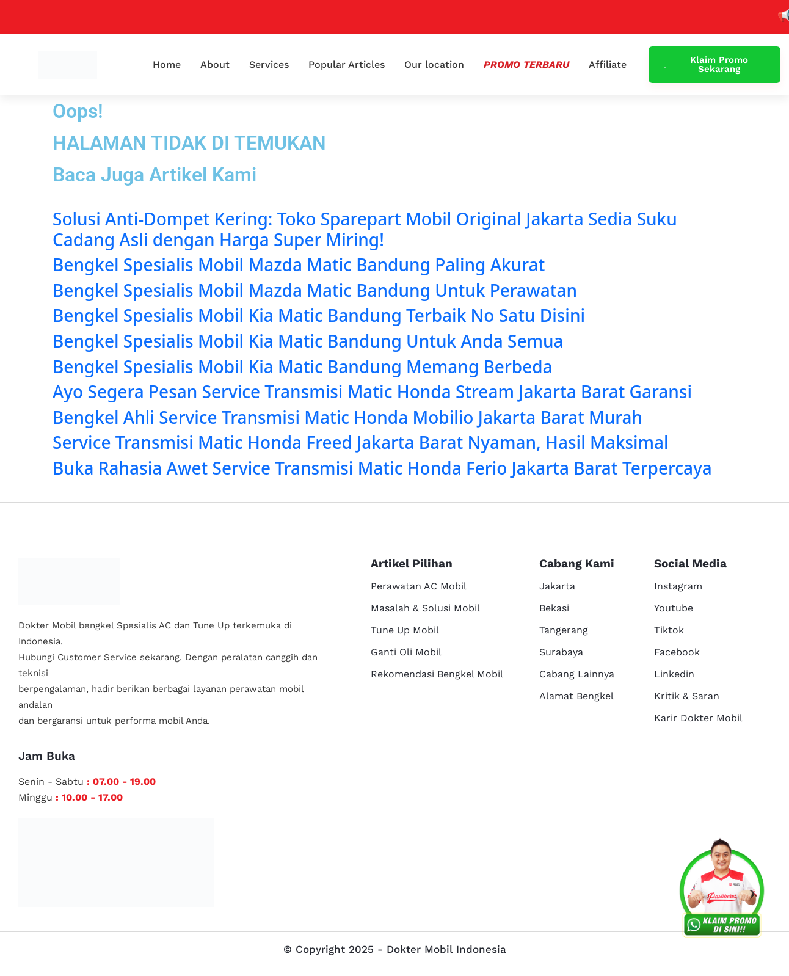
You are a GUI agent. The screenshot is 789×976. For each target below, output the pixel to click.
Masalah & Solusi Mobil (425, 608)
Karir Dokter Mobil (698, 718)
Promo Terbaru (526, 64)
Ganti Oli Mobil (406, 652)
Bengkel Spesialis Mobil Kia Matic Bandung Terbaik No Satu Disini (319, 315)
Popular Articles (346, 64)
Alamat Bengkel (576, 696)
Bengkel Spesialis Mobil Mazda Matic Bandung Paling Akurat (299, 264)
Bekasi (554, 608)
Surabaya (561, 652)
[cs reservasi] (722, 890)
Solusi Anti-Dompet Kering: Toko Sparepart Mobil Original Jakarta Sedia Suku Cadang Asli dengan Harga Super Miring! (365, 229)
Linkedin (674, 674)
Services (269, 64)
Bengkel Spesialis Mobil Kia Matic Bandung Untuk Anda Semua (308, 340)
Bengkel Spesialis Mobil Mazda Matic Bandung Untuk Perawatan (315, 290)
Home (167, 64)
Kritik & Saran (686, 696)
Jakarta (557, 586)
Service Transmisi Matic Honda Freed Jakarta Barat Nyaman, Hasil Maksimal (361, 442)
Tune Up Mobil (405, 630)
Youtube (673, 608)
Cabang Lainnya (576, 674)
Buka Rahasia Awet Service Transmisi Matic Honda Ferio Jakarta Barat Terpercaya (382, 467)
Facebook (677, 652)
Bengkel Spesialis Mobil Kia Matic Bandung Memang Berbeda (303, 366)
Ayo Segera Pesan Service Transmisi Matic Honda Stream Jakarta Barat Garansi (372, 391)
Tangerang (563, 630)
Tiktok (669, 630)
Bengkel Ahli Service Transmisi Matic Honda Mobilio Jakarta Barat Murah (347, 417)
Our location (434, 64)
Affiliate (608, 64)
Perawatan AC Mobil (419, 586)
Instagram (678, 586)
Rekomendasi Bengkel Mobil (437, 674)
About (215, 64)
